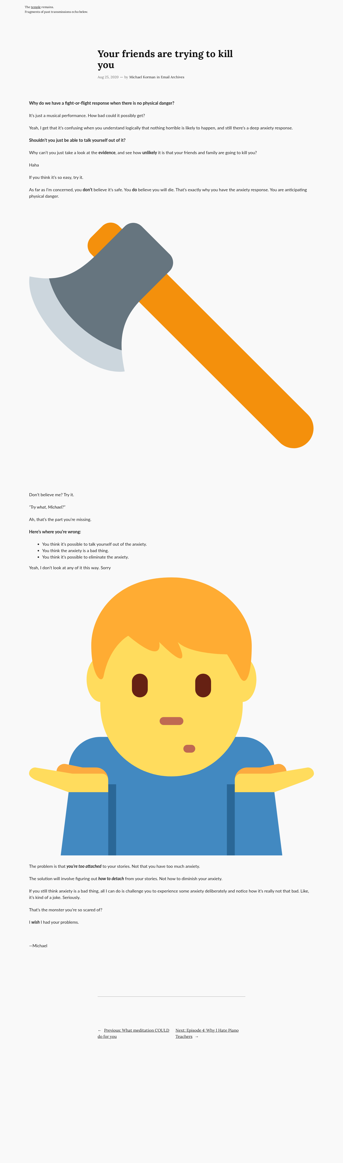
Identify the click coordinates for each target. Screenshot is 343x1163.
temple (36, 7)
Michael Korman (142, 77)
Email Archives (172, 77)
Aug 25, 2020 (108, 77)
